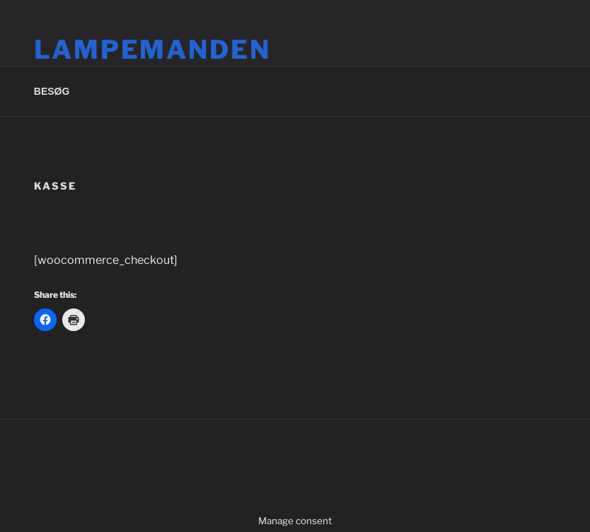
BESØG (52, 91)
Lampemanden (152, 49)
